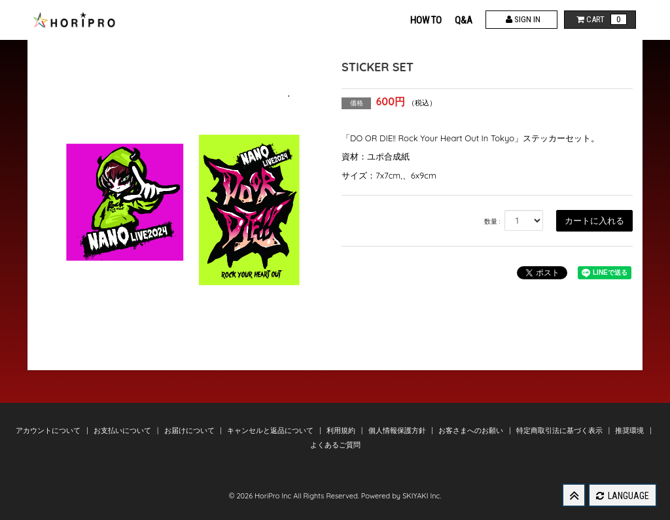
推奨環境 (630, 430)
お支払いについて (123, 430)
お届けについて (190, 430)
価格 (356, 103)
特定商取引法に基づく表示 (560, 430)
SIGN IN (521, 19)
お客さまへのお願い (471, 430)
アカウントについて (49, 430)
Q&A (463, 20)
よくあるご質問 (335, 444)
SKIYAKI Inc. (421, 495)
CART (600, 19)
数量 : (492, 221)
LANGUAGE (622, 496)
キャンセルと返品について (271, 430)
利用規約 (341, 430)
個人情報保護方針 (398, 430)
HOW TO (426, 20)
